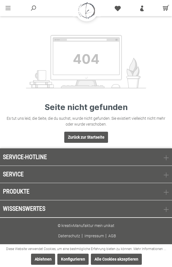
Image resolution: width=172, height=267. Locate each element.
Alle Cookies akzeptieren (116, 259)
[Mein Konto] (142, 8)
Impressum (94, 236)
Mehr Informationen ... (150, 249)
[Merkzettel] (117, 8)
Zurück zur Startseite (86, 137)
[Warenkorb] (165, 8)
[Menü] (8, 8)
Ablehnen (43, 259)
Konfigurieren (73, 259)
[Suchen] (33, 8)
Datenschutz (69, 236)
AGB (112, 236)
